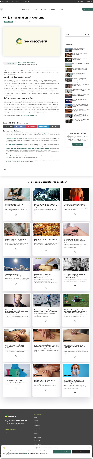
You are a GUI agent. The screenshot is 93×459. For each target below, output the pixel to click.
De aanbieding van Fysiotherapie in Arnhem (18, 158)
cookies (25, 453)
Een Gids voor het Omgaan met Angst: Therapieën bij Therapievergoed (74, 278)
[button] (89, 448)
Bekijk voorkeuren (81, 451)
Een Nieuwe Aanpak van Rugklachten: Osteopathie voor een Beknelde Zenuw (46, 278)
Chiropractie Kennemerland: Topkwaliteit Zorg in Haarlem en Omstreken (74, 348)
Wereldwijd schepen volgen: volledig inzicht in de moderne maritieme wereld (81, 107)
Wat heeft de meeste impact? (27, 64)
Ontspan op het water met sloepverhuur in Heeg (78, 51)
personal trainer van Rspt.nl (28, 117)
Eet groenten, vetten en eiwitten (28, 66)
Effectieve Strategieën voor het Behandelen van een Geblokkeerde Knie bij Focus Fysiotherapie (75, 313)
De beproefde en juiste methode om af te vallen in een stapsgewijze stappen (26, 135)
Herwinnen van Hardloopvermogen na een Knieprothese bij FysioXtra (46, 312)
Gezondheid (8, 23)
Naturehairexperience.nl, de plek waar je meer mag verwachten (80, 71)
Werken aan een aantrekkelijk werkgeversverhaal (79, 61)
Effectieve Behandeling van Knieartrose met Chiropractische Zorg (75, 243)
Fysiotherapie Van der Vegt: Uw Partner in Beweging (44, 382)
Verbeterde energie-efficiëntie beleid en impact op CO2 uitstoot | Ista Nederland (27, 150)
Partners (35, 11)
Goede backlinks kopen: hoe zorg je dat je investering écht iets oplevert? (38, 440)
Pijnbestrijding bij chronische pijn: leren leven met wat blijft (16, 242)
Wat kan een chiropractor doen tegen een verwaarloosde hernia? (75, 206)
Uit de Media (25, 11)
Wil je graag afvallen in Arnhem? (13, 72)
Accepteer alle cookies (62, 451)
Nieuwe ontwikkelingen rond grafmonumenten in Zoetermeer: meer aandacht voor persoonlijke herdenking (80, 82)
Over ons (43, 11)
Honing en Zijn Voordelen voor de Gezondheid (45, 242)
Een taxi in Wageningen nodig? (14, 146)
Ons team (52, 11)
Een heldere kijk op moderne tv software (79, 102)
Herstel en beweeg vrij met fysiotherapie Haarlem (78, 76)
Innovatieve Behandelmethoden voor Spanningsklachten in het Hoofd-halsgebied (74, 383)
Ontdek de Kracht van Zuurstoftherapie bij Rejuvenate (15, 277)
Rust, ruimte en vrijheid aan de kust (80, 65)
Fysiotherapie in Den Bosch (14, 382)
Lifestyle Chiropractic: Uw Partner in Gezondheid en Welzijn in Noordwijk (46, 347)
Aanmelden (36, 435)
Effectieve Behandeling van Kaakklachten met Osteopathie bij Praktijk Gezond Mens (16, 313)
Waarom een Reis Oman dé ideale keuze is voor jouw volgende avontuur (80, 112)
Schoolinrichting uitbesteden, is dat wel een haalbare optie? (80, 97)
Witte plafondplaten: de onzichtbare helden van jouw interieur (81, 92)
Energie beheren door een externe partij (16, 140)
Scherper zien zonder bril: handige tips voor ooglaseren (80, 87)
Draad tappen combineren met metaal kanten (79, 56)
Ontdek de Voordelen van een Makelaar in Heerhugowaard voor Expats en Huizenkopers (80, 117)
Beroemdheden (37, 427)
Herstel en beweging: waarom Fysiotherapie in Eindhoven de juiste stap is (46, 207)
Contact (61, 11)
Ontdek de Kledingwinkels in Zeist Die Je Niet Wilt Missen (80, 122)
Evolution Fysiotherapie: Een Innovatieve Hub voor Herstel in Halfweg (15, 348)
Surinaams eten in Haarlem (13, 162)
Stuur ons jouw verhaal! (78, 135)
